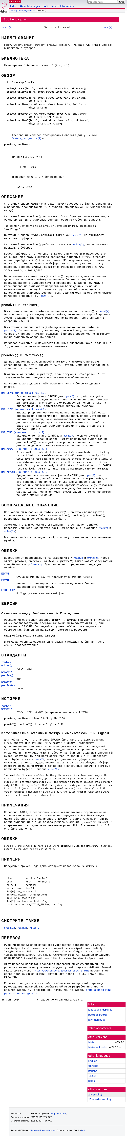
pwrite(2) (10, 330)
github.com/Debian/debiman (42, 1130)
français (93, 1065)
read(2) (76, 235)
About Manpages (30, 6)
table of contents (100, 1028)
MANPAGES (14, 1)
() (6, 662)
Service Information (62, 6)
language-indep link (100, 1009)
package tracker (97, 1014)
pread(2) (104, 311)
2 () (95, 1094)
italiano (92, 1071)
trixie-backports (97, 1047)
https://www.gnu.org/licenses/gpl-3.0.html (61, 970)
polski (91, 1080)
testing (14, 10)
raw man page (96, 1019)
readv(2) (7, 27)
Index (13, 6)
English (92, 1060)
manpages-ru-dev (27, 10)
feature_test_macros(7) (26, 138)
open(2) (45, 295)
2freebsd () (99, 1099)
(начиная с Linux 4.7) (23, 393)
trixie (91, 1042)
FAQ (45, 6)
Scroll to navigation (15, 19)
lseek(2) (36, 564)
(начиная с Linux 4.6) (23, 409)
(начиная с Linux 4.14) (24, 448)
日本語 (92, 1075)
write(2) (78, 244)
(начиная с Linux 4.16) (24, 471)
